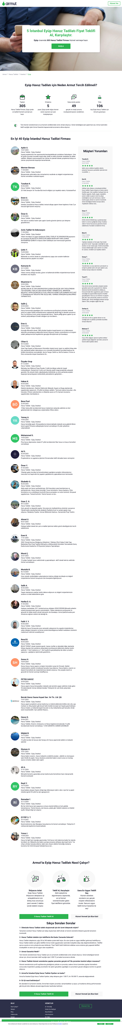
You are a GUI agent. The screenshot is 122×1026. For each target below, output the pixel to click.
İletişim (13, 1009)
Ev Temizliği (48, 1006)
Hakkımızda (14, 1014)
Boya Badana (49, 1012)
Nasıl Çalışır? (14, 1006)
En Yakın (47, 1017)
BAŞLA (61, 46)
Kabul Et (109, 1024)
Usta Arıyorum (49, 1014)
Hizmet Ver (114, 3)
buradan (60, 1024)
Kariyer (13, 1017)
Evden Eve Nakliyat (50, 1009)
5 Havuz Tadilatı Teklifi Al (44, 916)
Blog (12, 1012)
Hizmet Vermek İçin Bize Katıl (86, 916)
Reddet (101, 1024)
